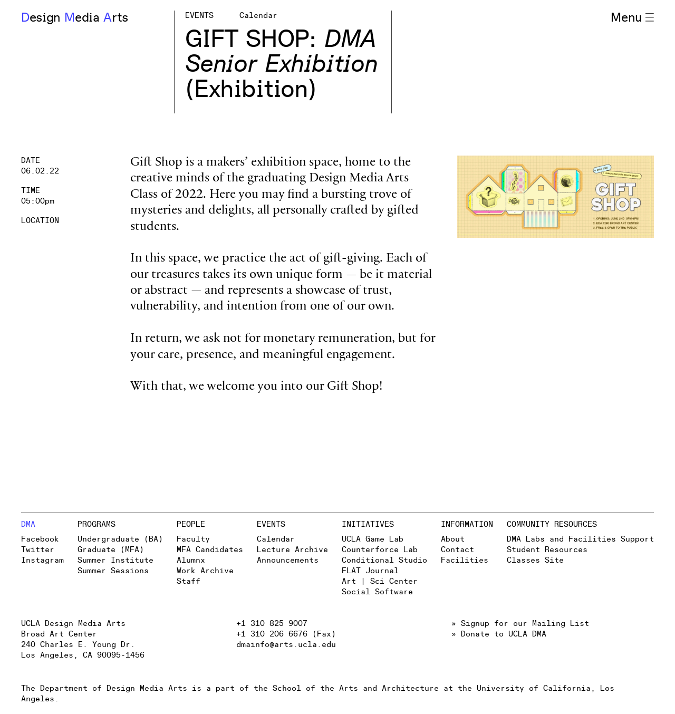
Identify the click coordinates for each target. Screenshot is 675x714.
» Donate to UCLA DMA (498, 634)
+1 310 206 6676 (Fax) (286, 634)
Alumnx (191, 560)
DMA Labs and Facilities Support (580, 539)
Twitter (37, 550)
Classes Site (535, 560)
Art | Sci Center (380, 581)
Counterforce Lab (380, 550)
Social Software (377, 592)
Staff (188, 581)
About (453, 539)
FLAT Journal (370, 571)
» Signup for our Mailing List (520, 624)
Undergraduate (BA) (120, 539)
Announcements (288, 560)
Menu (632, 18)
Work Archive (205, 571)
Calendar (276, 539)
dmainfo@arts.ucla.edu (286, 645)
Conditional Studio (384, 560)
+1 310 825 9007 (271, 624)
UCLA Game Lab (372, 539)
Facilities (464, 560)
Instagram (42, 560)
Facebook (40, 539)
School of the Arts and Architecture (356, 688)
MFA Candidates (210, 550)
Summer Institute (115, 560)
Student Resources (547, 550)
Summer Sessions (113, 571)
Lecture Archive (292, 550)
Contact (457, 550)
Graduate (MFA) (111, 550)
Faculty (193, 539)
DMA (28, 524)
